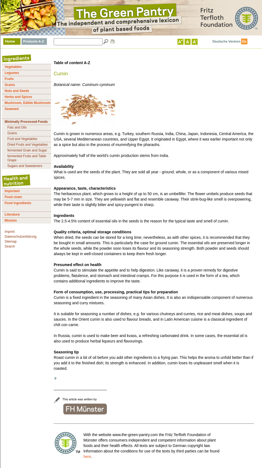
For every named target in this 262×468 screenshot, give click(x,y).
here (87, 456)
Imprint (10, 232)
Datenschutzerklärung (21, 237)
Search (10, 246)
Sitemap (11, 241)
